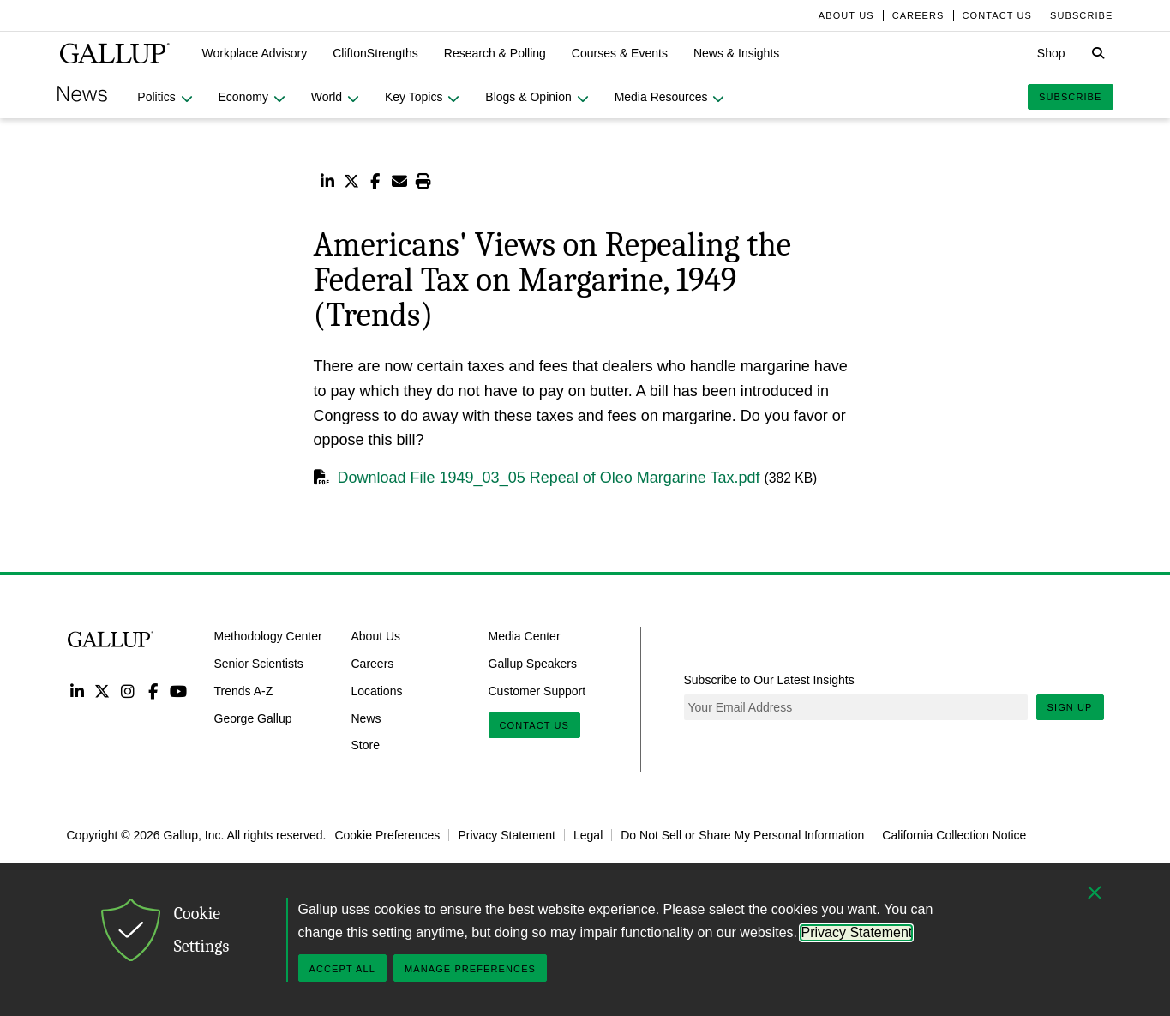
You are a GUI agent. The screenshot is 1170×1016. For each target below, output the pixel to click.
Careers (372, 663)
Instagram (127, 691)
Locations (377, 691)
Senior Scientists (258, 663)
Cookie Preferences (387, 835)
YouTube (178, 691)
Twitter (102, 691)
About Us (376, 636)
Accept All (342, 969)
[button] (255, 53)
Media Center (525, 636)
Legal (588, 835)
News (366, 717)
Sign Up (1070, 707)
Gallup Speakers (533, 663)
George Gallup (253, 717)
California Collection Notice (954, 835)
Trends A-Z (243, 691)
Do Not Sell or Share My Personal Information (742, 835)
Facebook (153, 691)
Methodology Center (268, 636)
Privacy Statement (506, 835)
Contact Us (535, 725)
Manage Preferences (470, 969)
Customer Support (537, 691)
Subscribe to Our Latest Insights (769, 680)
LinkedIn (78, 691)
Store (365, 745)
